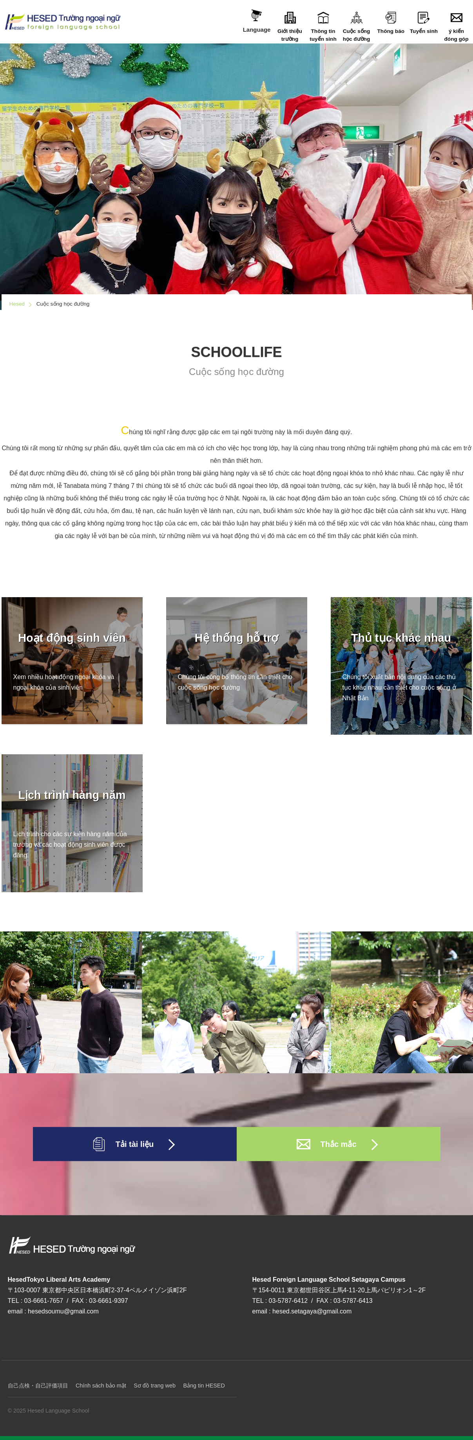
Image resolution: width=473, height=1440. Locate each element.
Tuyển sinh (424, 23)
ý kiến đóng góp (456, 27)
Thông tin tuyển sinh (323, 27)
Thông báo (390, 23)
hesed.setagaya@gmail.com (312, 1311)
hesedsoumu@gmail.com (63, 1311)
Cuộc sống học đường (356, 27)
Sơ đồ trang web (155, 1385)
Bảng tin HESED (204, 1385)
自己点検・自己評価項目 (38, 1385)
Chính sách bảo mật (101, 1385)
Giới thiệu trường (289, 27)
